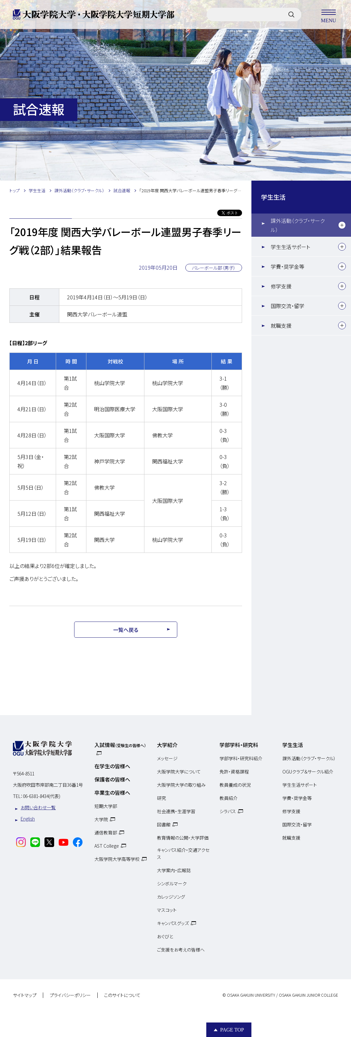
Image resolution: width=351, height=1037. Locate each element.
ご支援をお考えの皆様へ (181, 949)
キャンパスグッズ (173, 923)
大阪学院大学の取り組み (181, 785)
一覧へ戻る (125, 629)
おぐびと (165, 936)
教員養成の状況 (235, 785)
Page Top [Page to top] (232, 1029)
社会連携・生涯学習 (176, 811)
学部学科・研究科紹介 (240, 758)
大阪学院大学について (179, 771)
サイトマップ (24, 995)
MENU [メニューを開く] (328, 14)
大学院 (101, 819)
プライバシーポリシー (70, 995)
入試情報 (120, 745)
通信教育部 (105, 832)
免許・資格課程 (234, 771)
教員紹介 (228, 798)
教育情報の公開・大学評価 (183, 837)
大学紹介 (167, 745)
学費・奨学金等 (287, 266)
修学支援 (281, 286)
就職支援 (281, 325)
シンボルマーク (172, 883)
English (28, 818)
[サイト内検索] (291, 14)
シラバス (227, 811)
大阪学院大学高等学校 (117, 859)
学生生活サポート (290, 247)
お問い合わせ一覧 (38, 807)
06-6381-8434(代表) (41, 796)
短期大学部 (105, 806)
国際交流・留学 (287, 306)
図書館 (164, 824)
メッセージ (167, 758)
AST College (106, 846)
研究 (161, 798)
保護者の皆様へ (112, 779)
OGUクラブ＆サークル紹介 (307, 771)
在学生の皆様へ (112, 766)
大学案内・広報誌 (174, 870)
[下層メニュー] (342, 225)
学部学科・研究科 (238, 745)
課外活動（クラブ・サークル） (298, 225)
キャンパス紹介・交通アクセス (183, 853)
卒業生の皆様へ (112, 792)
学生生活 (273, 197)
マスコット (167, 910)
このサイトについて (122, 995)
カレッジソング (171, 896)
